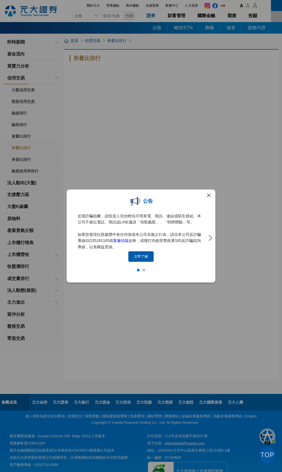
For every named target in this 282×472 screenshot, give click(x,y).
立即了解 (141, 256)
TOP (267, 454)
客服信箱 (121, 240)
